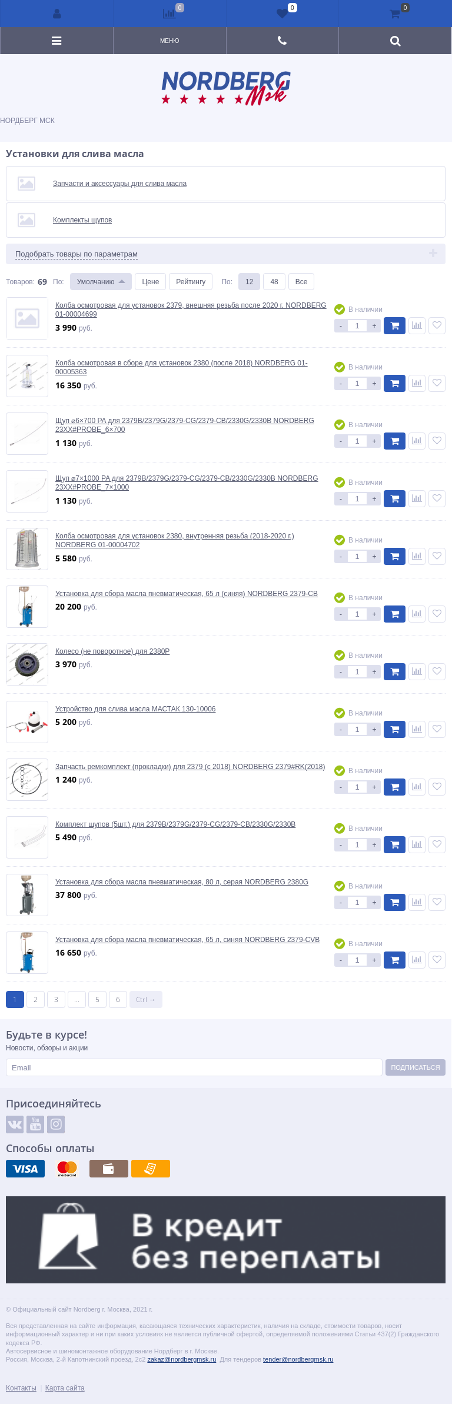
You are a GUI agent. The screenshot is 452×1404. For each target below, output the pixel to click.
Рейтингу (190, 282)
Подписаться (415, 1067)
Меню (169, 40)
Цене (150, 282)
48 (274, 282)
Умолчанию (96, 282)
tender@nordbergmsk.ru (298, 1359)
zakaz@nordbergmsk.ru (181, 1359)
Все (301, 282)
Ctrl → (146, 999)
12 (249, 282)
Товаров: (20, 282)
